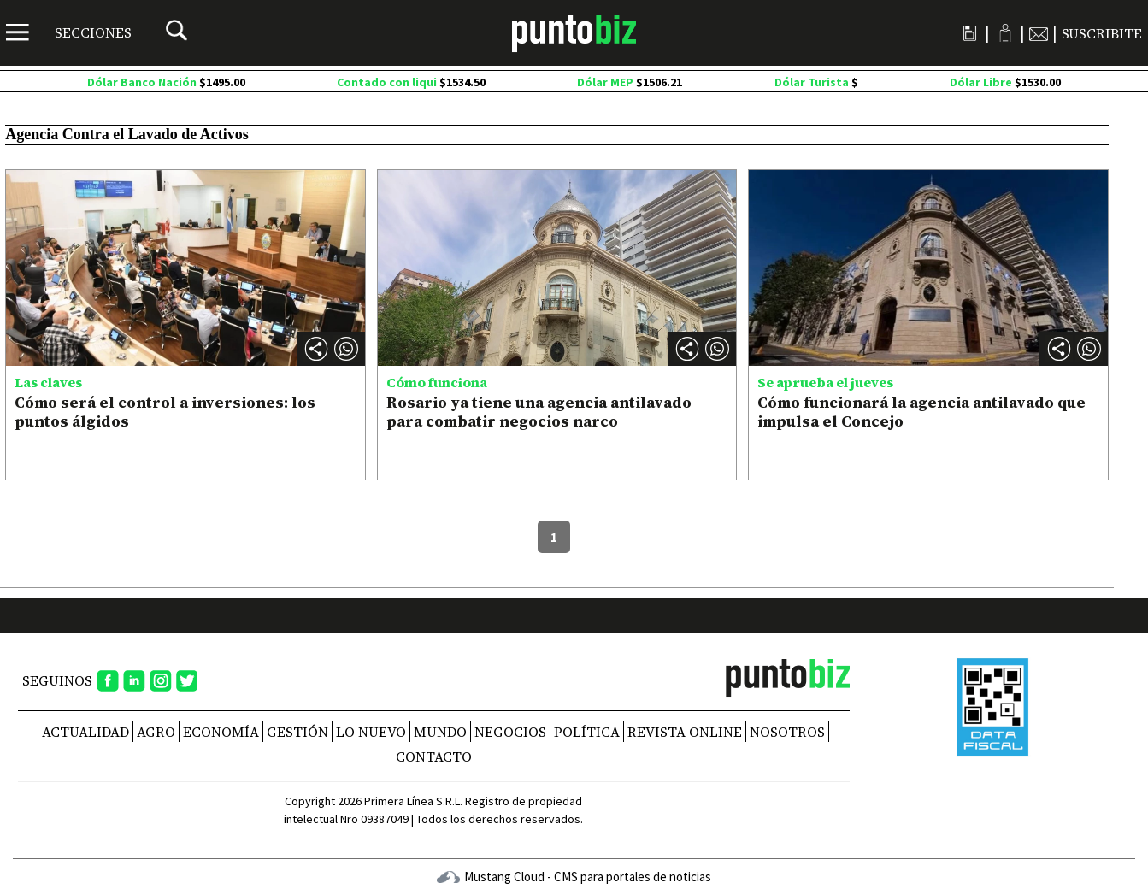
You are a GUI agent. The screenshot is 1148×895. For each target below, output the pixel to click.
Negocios (510, 731)
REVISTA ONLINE (684, 731)
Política (587, 731)
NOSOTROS (787, 731)
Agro (156, 731)
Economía (221, 731)
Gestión (297, 731)
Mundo (440, 731)
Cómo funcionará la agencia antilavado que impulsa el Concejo (921, 412)
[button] (346, 348)
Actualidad (85, 731)
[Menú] (69, 32)
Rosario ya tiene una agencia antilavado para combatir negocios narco (539, 412)
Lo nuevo (371, 731)
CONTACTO (434, 756)
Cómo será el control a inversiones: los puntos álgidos (165, 412)
